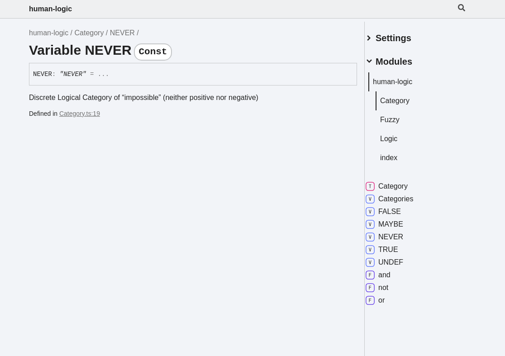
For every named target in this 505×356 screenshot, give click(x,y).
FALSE (394, 208)
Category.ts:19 (79, 113)
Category (89, 33)
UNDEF (395, 258)
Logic (399, 135)
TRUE (392, 246)
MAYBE (395, 220)
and (388, 271)
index (399, 154)
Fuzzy (400, 116)
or (385, 296)
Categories (400, 195)
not (387, 284)
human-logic (50, 9)
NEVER (122, 33)
